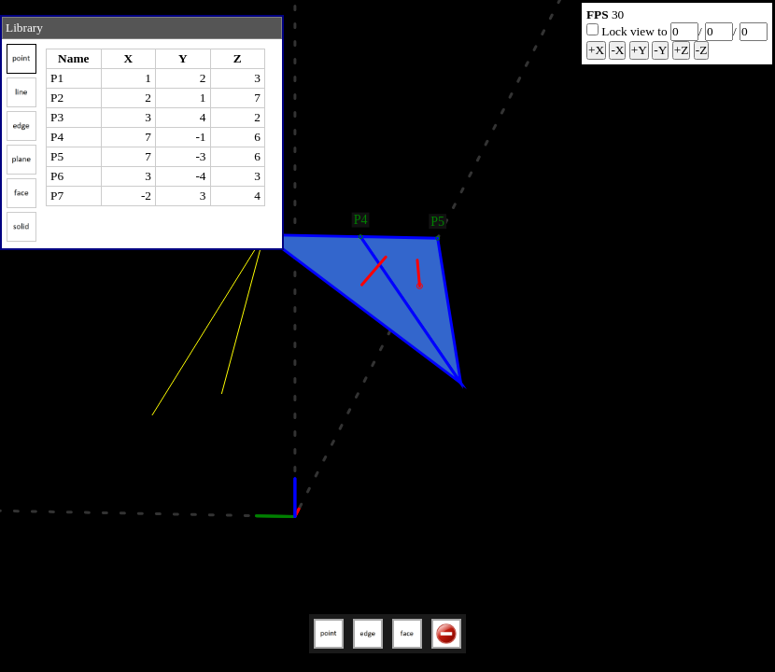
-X (617, 50)
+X (596, 50)
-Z (702, 50)
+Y (639, 50)
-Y (660, 50)
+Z (681, 50)
